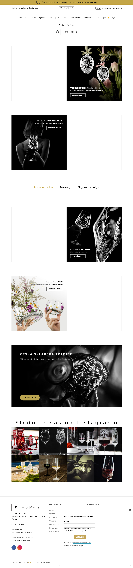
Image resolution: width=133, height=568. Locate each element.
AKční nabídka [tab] (43, 187)
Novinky (18, 18)
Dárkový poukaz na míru (97, 517)
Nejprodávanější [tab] (88, 187)
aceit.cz (31, 562)
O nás (61, 25)
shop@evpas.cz (24, 540)
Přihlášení (117, 8)
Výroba (115, 18)
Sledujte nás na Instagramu (67, 423)
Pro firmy (70, 25)
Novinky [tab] (65, 187)
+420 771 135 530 (26, 537)
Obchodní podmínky (57, 524)
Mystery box (92, 521)
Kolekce (90, 524)
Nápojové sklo (93, 510)
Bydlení (90, 514)
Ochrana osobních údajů (59, 521)
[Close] (130, 526)
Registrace (106, 8)
